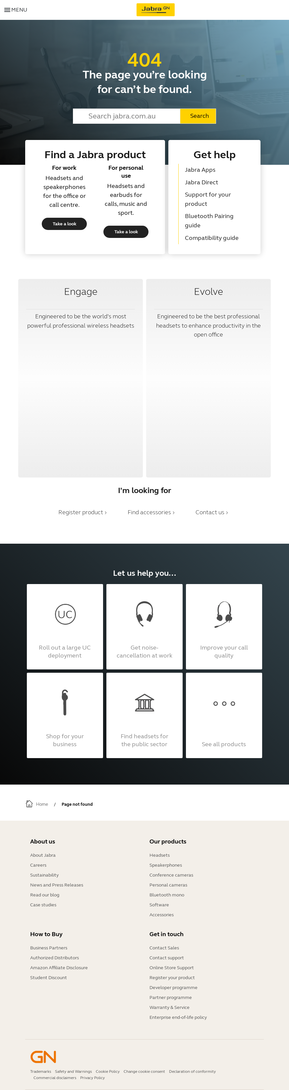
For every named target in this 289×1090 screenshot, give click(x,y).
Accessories (161, 915)
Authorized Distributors (54, 958)
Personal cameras (168, 885)
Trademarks (40, 1071)
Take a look (64, 224)
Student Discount (48, 977)
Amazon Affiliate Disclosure (59, 968)
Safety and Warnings (73, 1071)
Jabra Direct (201, 182)
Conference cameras (171, 875)
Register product (80, 512)
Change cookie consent (144, 1071)
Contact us (210, 512)
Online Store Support (171, 968)
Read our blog (44, 895)
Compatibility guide (212, 238)
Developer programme (173, 987)
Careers (38, 865)
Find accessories (149, 512)
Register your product (172, 977)
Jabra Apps (200, 169)
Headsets (159, 855)
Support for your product (208, 199)
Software (159, 905)
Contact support (166, 958)
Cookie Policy (108, 1071)
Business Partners (48, 948)
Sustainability (44, 875)
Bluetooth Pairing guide (209, 220)
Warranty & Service (169, 1007)
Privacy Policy (92, 1077)
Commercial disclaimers (54, 1077)
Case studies (43, 905)
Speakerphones (165, 865)
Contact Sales (164, 948)
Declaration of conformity (192, 1071)
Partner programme (170, 997)
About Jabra (43, 855)
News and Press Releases (56, 885)
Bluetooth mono (166, 895)
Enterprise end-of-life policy (178, 1017)
